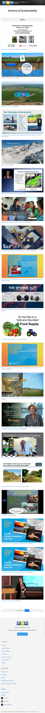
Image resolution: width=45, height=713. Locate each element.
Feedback (3, 695)
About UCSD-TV (5, 671)
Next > (27, 610)
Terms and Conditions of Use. (33, 711)
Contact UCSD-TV (5, 692)
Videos (3, 645)
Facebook (6, 697)
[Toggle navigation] (41, 2)
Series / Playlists (6, 651)
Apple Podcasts (7, 704)
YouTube (6, 701)
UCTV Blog (3, 674)
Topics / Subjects (6, 648)
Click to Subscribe (22, 634)
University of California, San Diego (9, 683)
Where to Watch (5, 660)
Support (3, 677)
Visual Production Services (7, 680)
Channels (4, 654)
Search (3, 662)
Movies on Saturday (6, 657)
